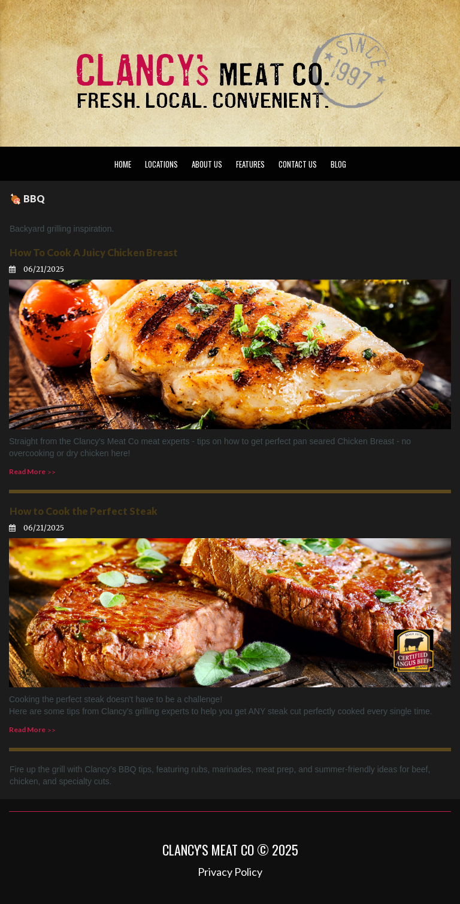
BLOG (338, 164)
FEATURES (250, 164)
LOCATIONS (161, 164)
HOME (122, 164)
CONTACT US (298, 164)
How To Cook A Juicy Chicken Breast (92, 252)
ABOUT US (207, 164)
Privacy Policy (230, 869)
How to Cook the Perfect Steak (82, 509)
